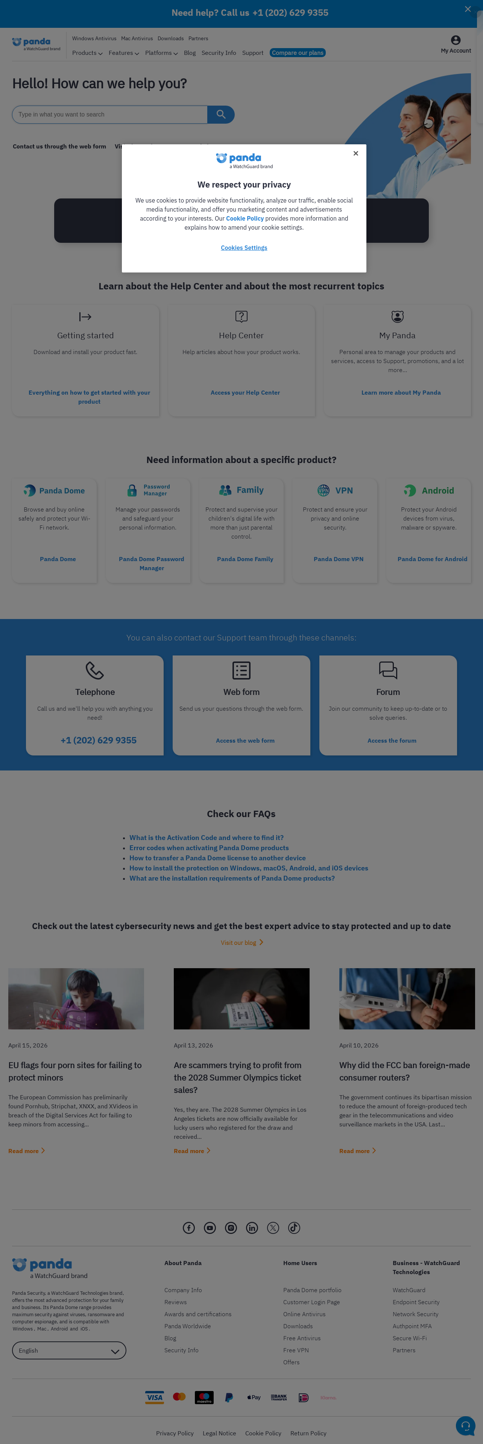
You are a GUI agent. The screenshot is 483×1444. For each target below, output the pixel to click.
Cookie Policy (245, 218)
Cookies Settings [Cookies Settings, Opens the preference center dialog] (244, 247)
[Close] (356, 153)
